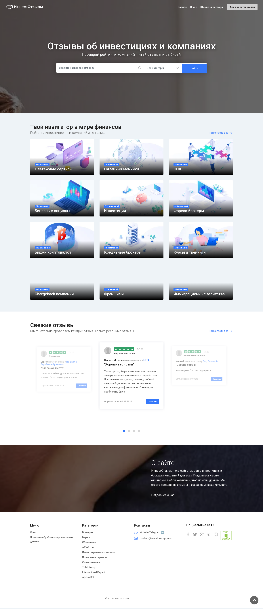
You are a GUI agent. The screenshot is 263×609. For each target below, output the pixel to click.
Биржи (86, 538)
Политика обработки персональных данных (51, 540)
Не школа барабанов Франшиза (59, 364)
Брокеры (87, 533)
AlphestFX (88, 578)
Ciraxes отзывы (91, 563)
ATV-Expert (89, 548)
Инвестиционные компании (98, 553)
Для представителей (242, 7)
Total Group (89, 568)
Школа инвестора (211, 7)
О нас (33, 533)
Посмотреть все (218, 132)
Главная (182, 7)
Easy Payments (210, 363)
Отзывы (82, 387)
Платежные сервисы (94, 558)
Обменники (89, 543)
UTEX (146, 361)
